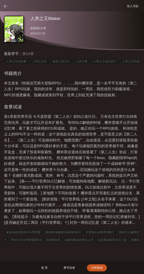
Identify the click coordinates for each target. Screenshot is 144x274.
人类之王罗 (40, 61)
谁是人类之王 (61, 61)
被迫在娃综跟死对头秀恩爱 (23, 232)
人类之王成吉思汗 (105, 61)
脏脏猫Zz (36, 28)
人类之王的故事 (17, 61)
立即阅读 (97, 267)
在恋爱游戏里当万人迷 (112, 239)
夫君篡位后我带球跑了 (100, 232)
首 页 (44, 267)
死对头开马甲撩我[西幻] (26, 239)
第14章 (28, 54)
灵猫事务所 (53, 239)
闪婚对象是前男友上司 (78, 239)
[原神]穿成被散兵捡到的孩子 (63, 232)
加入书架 (133, 5)
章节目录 (69, 267)
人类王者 (82, 61)
